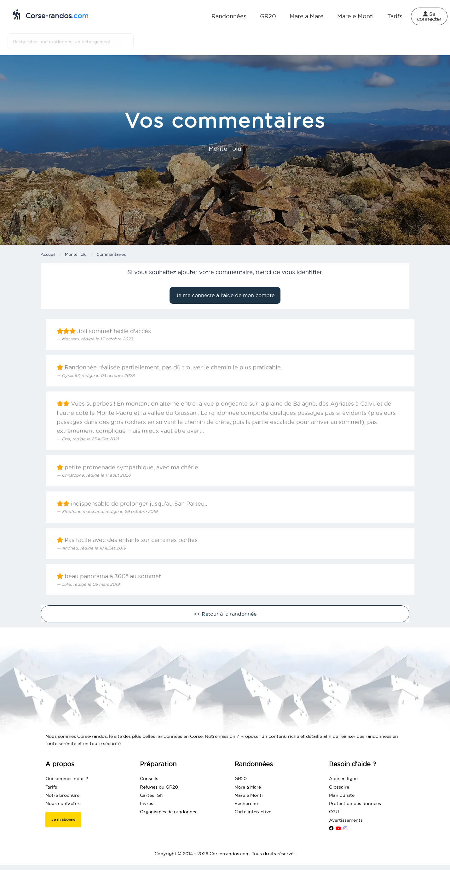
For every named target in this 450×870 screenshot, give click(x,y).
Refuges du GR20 (159, 787)
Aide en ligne (343, 778)
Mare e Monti (355, 16)
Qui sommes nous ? (66, 778)
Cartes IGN (152, 795)
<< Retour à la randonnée (225, 614)
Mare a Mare (307, 16)
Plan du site (342, 795)
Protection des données (355, 803)
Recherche (246, 803)
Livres (146, 803)
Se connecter (429, 16)
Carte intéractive (252, 811)
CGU (334, 811)
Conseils (149, 778)
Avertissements (346, 820)
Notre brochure (62, 795)
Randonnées (228, 16)
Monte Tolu (76, 254)
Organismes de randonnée (169, 811)
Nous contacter (62, 803)
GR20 (268, 16)
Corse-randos (51, 14)
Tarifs (394, 16)
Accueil (48, 254)
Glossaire (339, 787)
